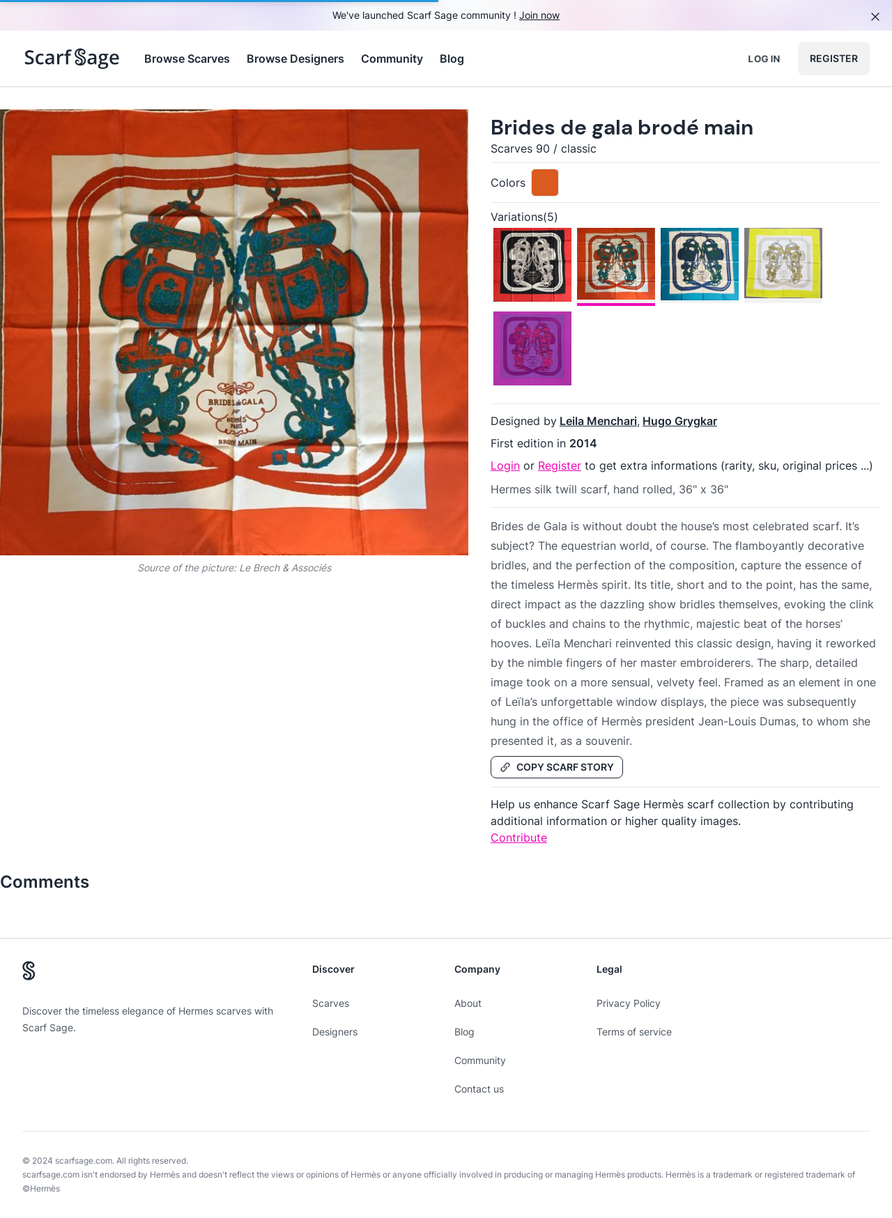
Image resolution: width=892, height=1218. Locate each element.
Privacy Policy (629, 1003)
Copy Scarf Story (557, 767)
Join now (539, 15)
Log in (764, 58)
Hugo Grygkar (680, 421)
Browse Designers (295, 58)
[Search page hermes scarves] (72, 58)
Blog (452, 58)
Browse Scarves (187, 58)
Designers (334, 1032)
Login (505, 465)
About (468, 1003)
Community (392, 58)
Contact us (479, 1089)
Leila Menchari (598, 421)
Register (834, 58)
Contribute (519, 838)
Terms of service (634, 1032)
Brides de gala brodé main (622, 127)
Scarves (330, 1003)
